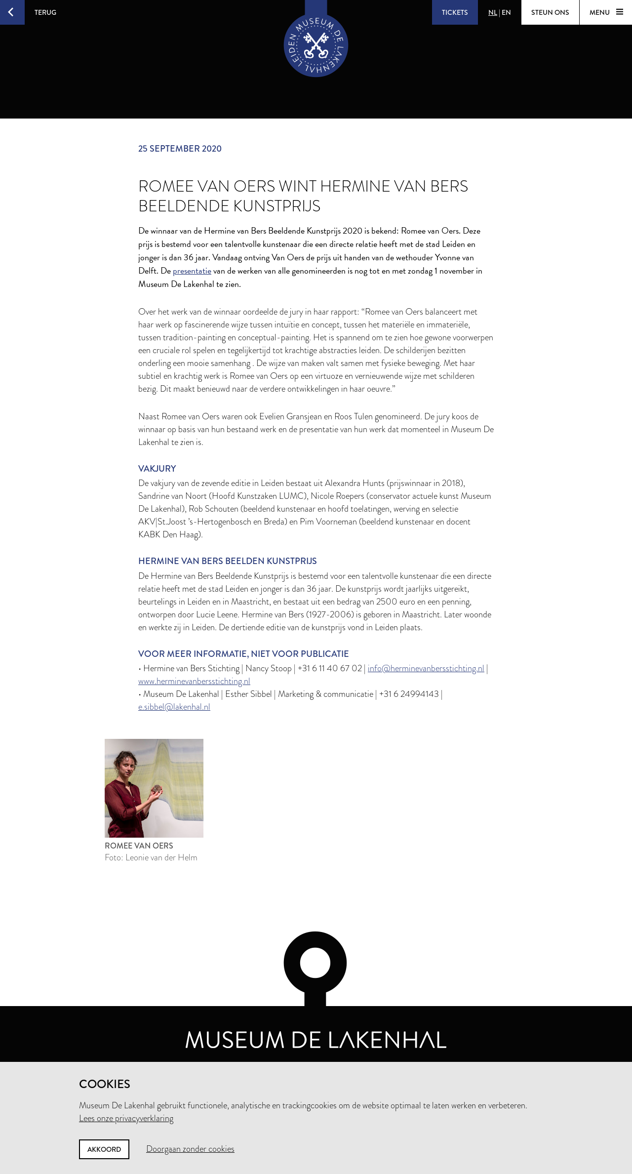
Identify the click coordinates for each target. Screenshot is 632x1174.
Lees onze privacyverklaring (126, 1118)
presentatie (192, 270)
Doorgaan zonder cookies (190, 1148)
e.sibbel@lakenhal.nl (174, 706)
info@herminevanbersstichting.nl (426, 668)
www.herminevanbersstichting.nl (194, 681)
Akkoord (104, 1149)
